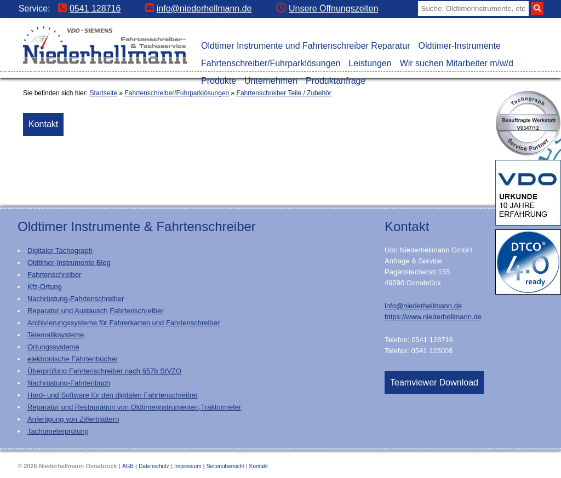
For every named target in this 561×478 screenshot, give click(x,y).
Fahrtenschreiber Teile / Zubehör (284, 93)
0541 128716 (89, 8)
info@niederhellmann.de (198, 8)
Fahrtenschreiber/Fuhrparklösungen (270, 63)
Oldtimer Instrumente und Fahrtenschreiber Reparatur (305, 45)
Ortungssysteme (53, 347)
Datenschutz (154, 466)
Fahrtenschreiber (54, 274)
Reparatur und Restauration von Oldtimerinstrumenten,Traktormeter (134, 407)
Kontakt (43, 124)
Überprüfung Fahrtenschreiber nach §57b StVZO (104, 371)
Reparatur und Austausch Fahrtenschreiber (95, 311)
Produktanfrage (335, 80)
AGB (128, 466)
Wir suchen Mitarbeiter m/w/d (456, 63)
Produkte (218, 80)
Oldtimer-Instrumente (460, 45)
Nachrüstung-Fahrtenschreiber (75, 299)
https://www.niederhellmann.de (433, 317)
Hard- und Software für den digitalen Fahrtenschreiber (112, 395)
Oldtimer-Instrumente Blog (69, 262)
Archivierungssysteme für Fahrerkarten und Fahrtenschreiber (123, 323)
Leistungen (369, 63)
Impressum (187, 466)
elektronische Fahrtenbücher (72, 359)
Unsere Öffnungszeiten (327, 8)
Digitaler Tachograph (60, 250)
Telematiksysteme (55, 335)
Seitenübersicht (225, 466)
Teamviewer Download (434, 382)
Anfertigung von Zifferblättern (73, 419)
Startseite (103, 93)
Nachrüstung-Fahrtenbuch (68, 383)
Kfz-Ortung (44, 287)
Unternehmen (270, 80)
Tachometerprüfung (58, 431)
